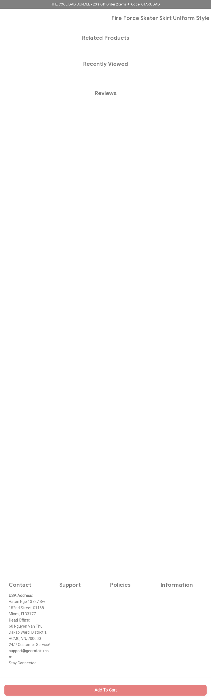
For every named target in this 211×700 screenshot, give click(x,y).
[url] (30, 654)
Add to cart (106, 690)
